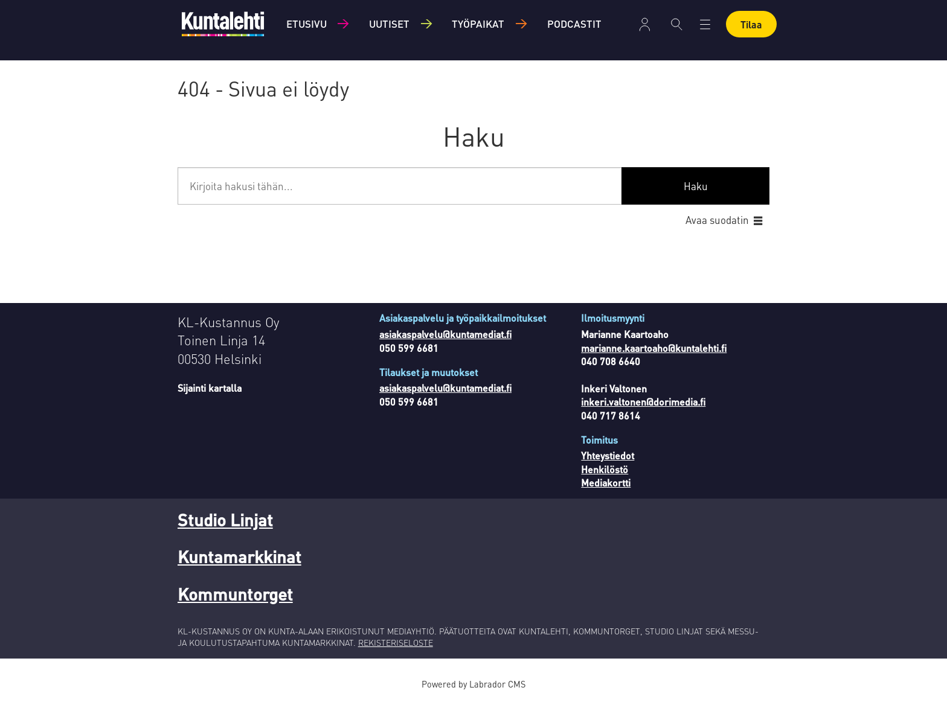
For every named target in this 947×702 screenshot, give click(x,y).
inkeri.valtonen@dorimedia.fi (643, 401)
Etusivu (306, 23)
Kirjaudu (644, 24)
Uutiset (389, 23)
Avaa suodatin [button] (717, 219)
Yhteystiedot (607, 455)
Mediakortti (606, 482)
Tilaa (751, 24)
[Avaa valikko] (705, 24)
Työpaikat (478, 23)
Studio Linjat (225, 520)
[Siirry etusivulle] (223, 24)
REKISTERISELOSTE (395, 642)
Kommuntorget (235, 594)
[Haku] (676, 24)
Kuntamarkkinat (239, 556)
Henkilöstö (604, 469)
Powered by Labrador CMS (473, 683)
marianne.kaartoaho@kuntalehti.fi (654, 348)
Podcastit (574, 23)
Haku (696, 186)
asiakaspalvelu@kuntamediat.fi (445, 334)
